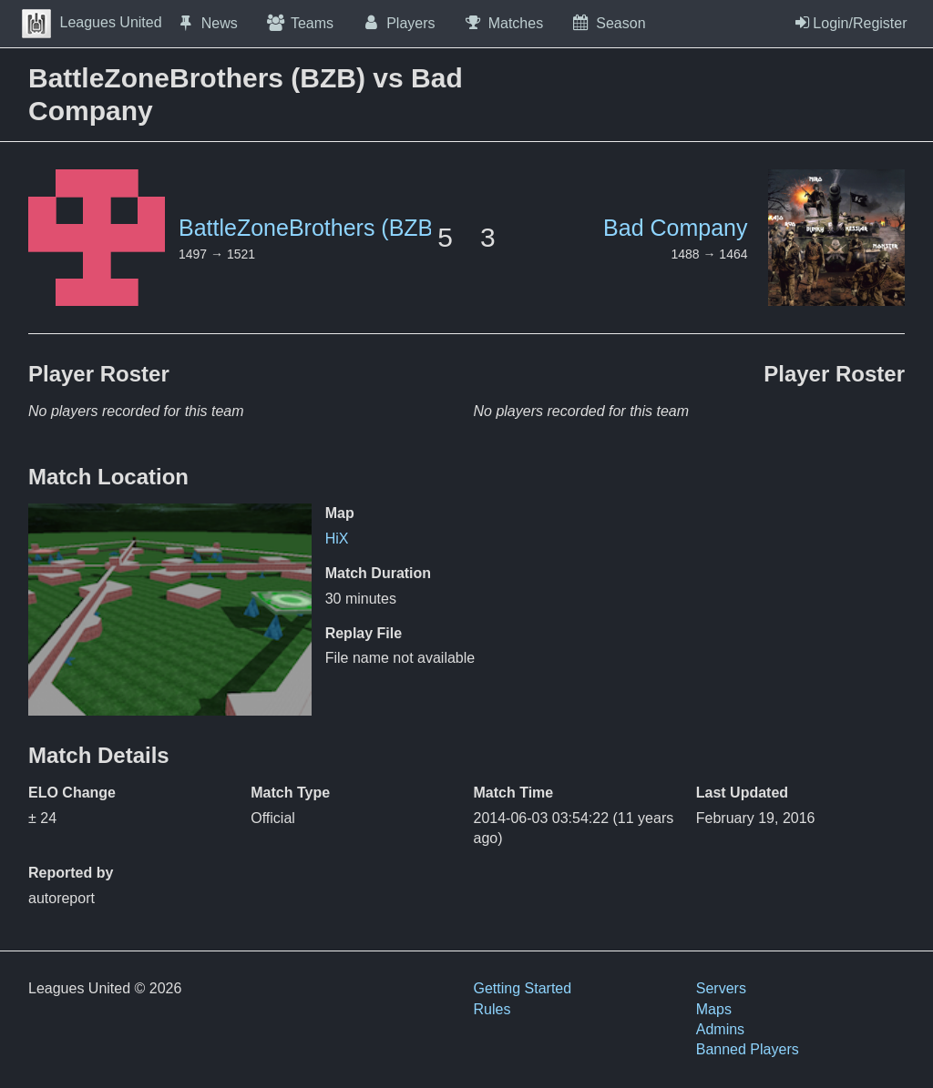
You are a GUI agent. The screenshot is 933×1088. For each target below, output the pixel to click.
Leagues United (92, 22)
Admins (720, 1029)
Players (398, 23)
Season (607, 23)
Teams (299, 23)
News (207, 23)
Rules (492, 1009)
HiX (337, 538)
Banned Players (747, 1049)
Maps (714, 1009)
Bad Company (675, 227)
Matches (503, 23)
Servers (721, 988)
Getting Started (523, 988)
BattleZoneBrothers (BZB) (310, 227)
